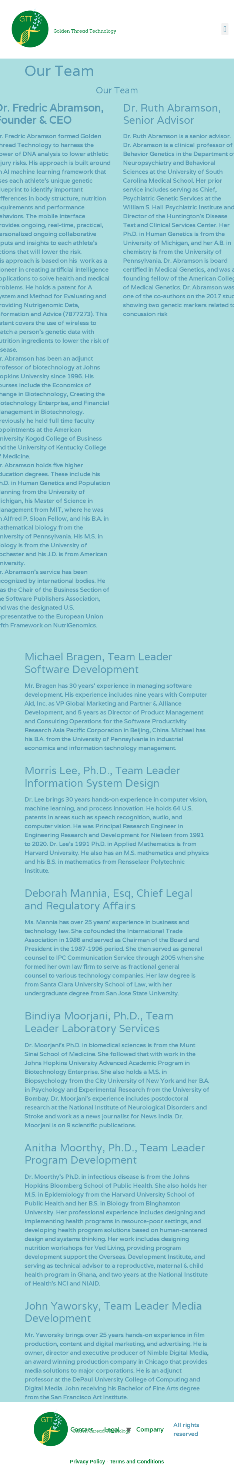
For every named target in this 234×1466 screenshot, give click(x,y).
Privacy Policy (87, 1462)
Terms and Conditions (137, 1462)
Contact (81, 1429)
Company (150, 1429)
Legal (112, 1429)
